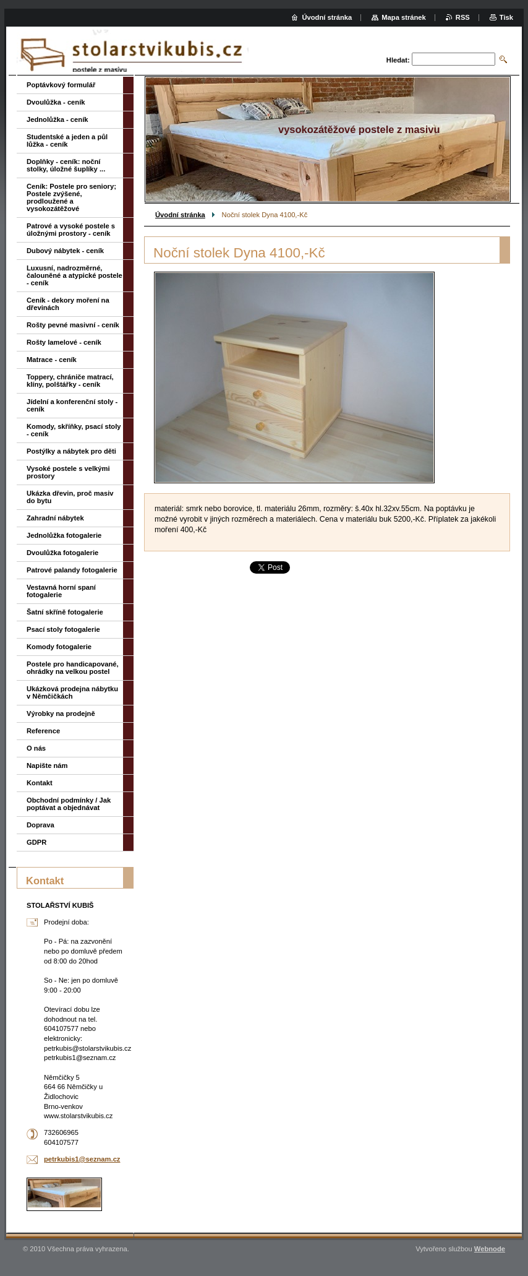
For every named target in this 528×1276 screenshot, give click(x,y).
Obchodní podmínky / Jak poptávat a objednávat (69, 803)
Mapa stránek (403, 17)
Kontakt (40, 783)
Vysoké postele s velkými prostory (68, 472)
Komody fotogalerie (59, 646)
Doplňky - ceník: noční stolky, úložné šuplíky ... (66, 165)
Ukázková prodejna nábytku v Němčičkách (72, 692)
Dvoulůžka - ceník (56, 102)
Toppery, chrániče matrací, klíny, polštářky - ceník (70, 380)
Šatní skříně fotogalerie (65, 612)
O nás (36, 748)
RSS (463, 17)
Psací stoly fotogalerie (63, 629)
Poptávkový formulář (61, 84)
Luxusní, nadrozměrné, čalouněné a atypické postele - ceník (74, 275)
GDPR (36, 842)
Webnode (489, 1248)
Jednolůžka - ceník (57, 119)
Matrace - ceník (52, 359)
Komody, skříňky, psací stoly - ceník (74, 430)
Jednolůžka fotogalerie (64, 535)
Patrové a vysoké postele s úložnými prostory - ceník (71, 229)
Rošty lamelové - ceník (64, 342)
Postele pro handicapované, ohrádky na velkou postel (73, 667)
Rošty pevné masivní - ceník (73, 325)
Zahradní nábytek (55, 518)
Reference (43, 731)
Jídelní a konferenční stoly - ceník (72, 405)
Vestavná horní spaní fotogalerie (61, 591)
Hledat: (398, 60)
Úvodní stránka (180, 214)
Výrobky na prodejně (61, 713)
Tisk (506, 17)
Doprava (40, 825)
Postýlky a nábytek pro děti (71, 451)
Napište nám (47, 765)
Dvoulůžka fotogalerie (62, 552)
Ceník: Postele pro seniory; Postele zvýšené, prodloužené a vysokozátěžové (71, 197)
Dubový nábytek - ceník (65, 250)
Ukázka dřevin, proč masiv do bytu (70, 496)
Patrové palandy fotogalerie (72, 570)
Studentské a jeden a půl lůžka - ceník (67, 140)
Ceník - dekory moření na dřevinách (68, 303)
